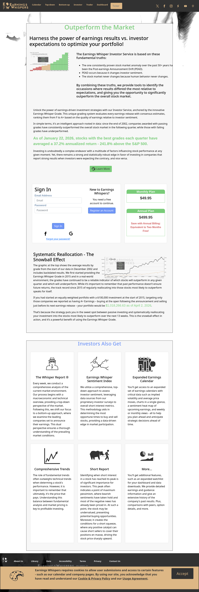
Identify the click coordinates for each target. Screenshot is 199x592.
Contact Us (114, 561)
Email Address (43, 195)
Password (40, 205)
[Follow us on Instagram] (171, 6)
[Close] (182, 573)
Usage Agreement (135, 578)
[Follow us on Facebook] (164, 6)
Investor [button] (78, 4)
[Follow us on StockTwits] (178, 6)
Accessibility (65, 561)
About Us (18, 561)
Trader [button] (89, 4)
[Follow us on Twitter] (157, 6)
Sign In (58, 226)
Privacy (97, 561)
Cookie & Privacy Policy (94, 578)
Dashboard (102, 4)
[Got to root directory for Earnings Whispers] (15, 6)
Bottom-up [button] (64, 4)
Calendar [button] (36, 4)
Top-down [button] (50, 4)
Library (34, 561)
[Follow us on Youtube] (185, 6)
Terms (83, 561)
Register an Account (101, 210)
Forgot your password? (58, 238)
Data (48, 561)
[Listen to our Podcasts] (193, 6)
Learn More (101, 169)
